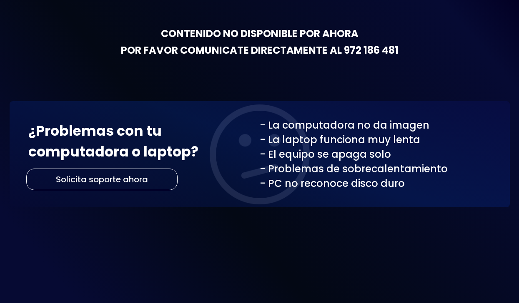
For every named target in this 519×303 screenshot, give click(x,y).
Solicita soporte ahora (102, 179)
